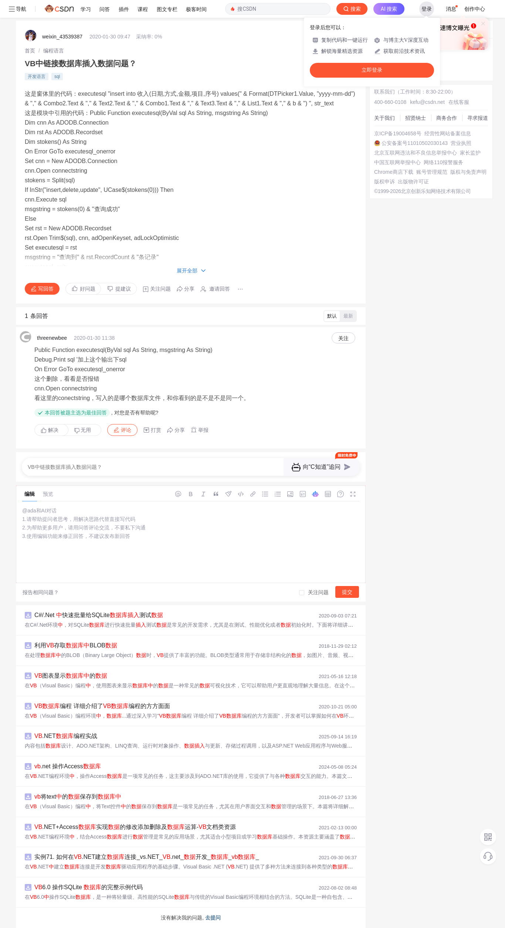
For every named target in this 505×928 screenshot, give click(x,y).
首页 (30, 51)
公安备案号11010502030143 (415, 143)
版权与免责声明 (468, 172)
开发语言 (36, 76)
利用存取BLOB (75, 645)
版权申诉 (384, 181)
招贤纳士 (415, 118)
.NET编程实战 (65, 736)
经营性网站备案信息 (447, 133)
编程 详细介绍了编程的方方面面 (102, 706)
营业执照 (461, 143)
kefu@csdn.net (427, 102)
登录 (426, 9)
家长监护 (470, 153)
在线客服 (458, 102)
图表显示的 (70, 676)
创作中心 (474, 9)
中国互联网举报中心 (397, 162)
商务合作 (446, 118)
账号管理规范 (431, 172)
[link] (30, 51)
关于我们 (384, 118)
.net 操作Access (67, 766)
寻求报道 (477, 118)
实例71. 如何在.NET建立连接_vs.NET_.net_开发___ (146, 857)
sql (57, 76)
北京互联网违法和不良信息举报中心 (415, 153)
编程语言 (53, 51)
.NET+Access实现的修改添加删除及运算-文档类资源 (135, 827)
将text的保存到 (77, 796)
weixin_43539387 (62, 37)
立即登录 (372, 70)
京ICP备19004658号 (397, 133)
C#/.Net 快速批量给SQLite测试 (98, 615)
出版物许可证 (413, 181)
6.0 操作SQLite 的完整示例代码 (88, 887)
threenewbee (52, 338)
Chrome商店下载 (393, 172)
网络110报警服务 (443, 162)
